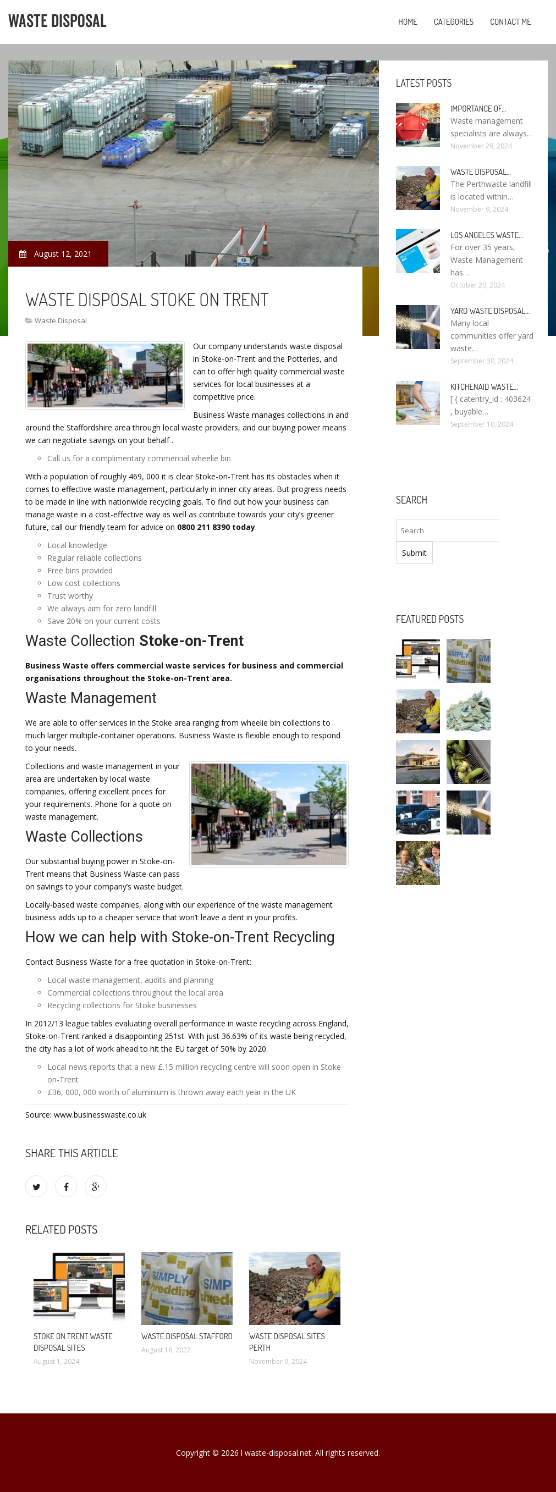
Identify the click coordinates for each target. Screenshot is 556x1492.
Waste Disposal (61, 320)
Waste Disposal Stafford (187, 1336)
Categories (454, 21)
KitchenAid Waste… (484, 387)
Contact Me (510, 21)
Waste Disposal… (480, 172)
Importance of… (478, 108)
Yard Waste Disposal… (490, 311)
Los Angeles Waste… (486, 235)
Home (407, 21)
